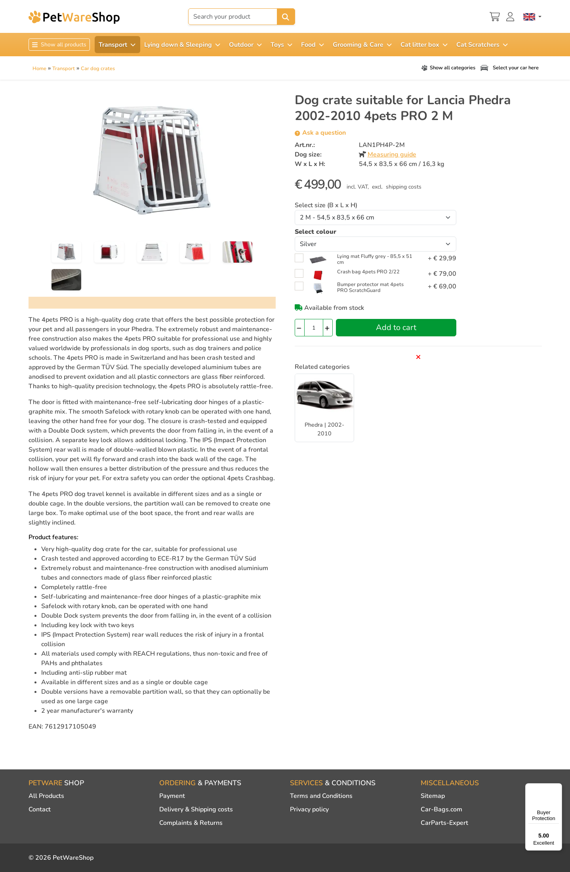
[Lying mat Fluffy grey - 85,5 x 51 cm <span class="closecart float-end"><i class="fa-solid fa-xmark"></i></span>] (318, 259)
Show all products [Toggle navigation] (59, 44)
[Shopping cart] (495, 15)
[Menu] (557, 788)
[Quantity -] (300, 327)
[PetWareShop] (74, 17)
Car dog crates (98, 68)
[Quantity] (313, 327)
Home (39, 68)
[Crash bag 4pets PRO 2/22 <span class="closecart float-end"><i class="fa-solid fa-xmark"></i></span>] (318, 275)
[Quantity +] (328, 327)
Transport (63, 68)
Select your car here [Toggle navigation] (508, 67)
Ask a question (320, 132)
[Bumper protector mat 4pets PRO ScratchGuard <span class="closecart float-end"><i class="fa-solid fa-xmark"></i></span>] (318, 287)
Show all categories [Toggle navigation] (447, 67)
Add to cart (396, 327)
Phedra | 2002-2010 (324, 429)
